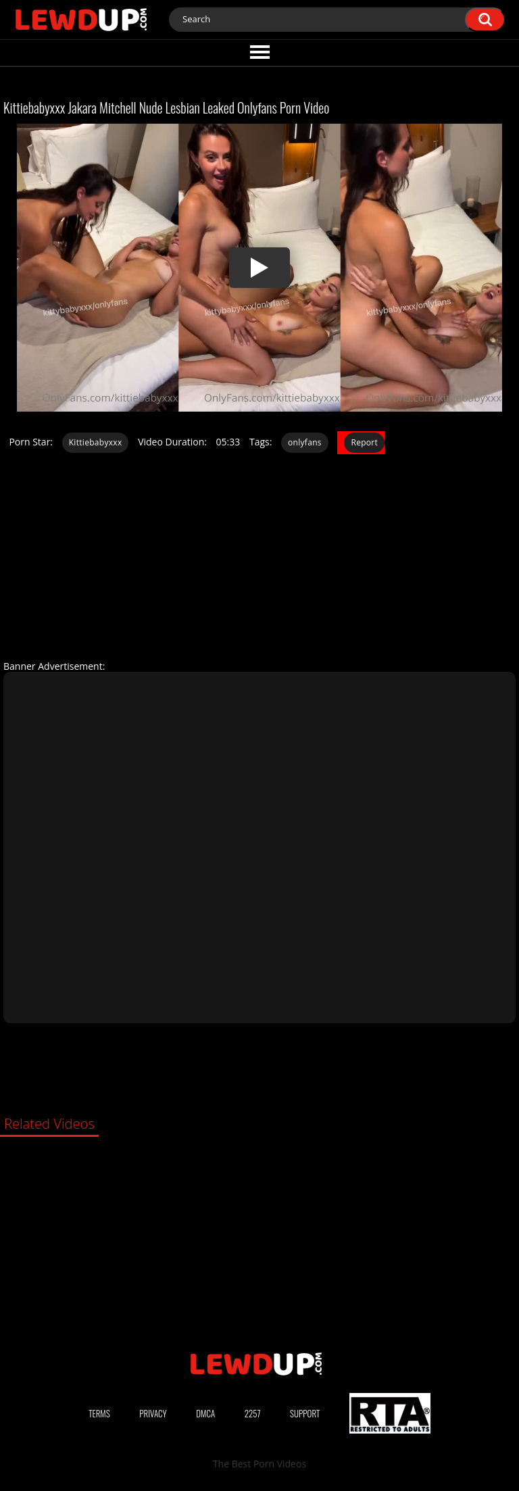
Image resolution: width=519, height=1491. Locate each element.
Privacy (152, 1413)
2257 (253, 1413)
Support (305, 1413)
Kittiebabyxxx (95, 442)
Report (364, 442)
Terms (99, 1413)
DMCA (205, 1413)
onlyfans (305, 442)
